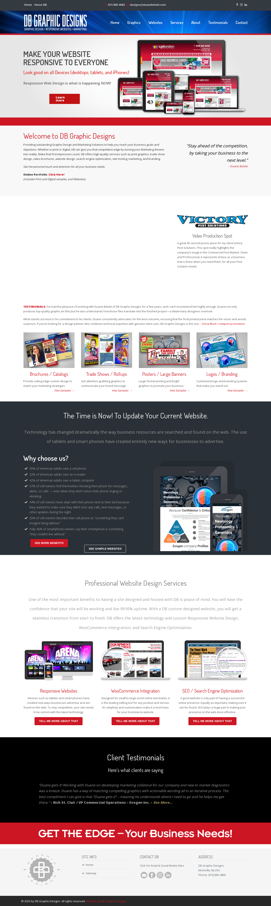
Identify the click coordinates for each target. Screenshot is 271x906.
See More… (162, 802)
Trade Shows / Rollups (106, 374)
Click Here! (56, 174)
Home (28, 4)
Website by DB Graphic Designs (106, 901)
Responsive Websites (58, 691)
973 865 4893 (116, 4)
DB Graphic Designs (55, 22)
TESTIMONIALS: (34, 306)
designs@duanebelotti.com (148, 4)
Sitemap (91, 873)
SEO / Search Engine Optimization (212, 691)
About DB (40, 4)
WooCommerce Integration (135, 691)
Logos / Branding (222, 374)
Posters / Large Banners (164, 374)
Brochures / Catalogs (49, 374)
